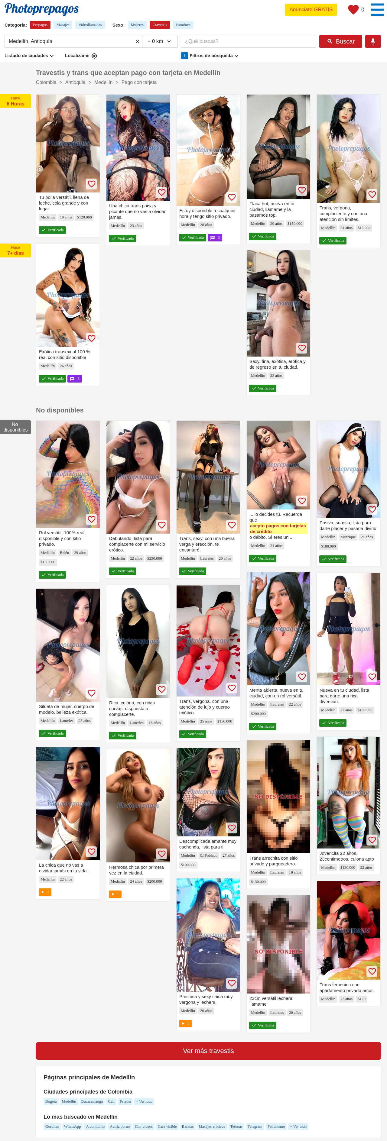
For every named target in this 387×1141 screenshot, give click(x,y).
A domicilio (95, 1126)
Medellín (69, 1101)
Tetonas (236, 1126)
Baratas (188, 1126)
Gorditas (52, 1126)
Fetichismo (276, 1126)
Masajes (63, 24)
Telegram (255, 1126)
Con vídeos (144, 1126)
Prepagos (40, 24)
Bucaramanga (92, 1101)
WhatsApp (72, 1126)
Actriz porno (120, 1126)
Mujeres (137, 24)
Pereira (125, 1101)
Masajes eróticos (212, 1126)
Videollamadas (90, 24)
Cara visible (167, 1126)
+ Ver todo (144, 1101)
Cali (111, 1101)
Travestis (160, 24)
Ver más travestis (208, 1051)
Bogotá (51, 1101)
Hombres (183, 24)
